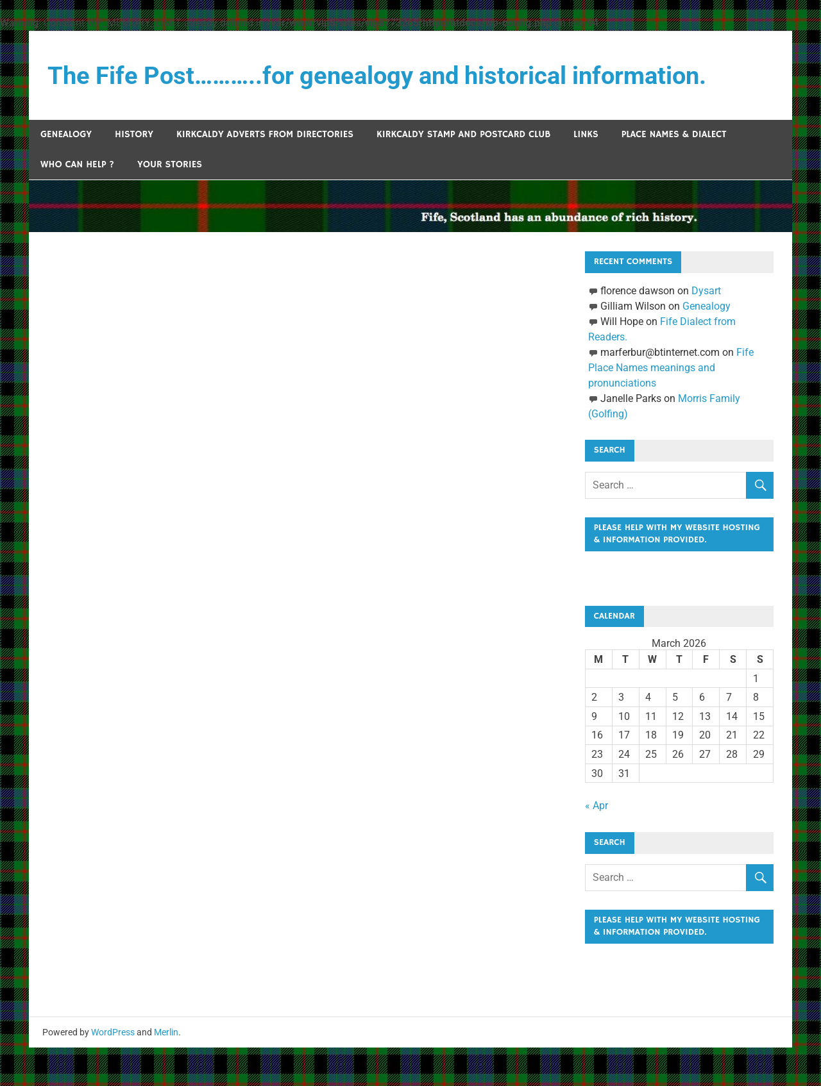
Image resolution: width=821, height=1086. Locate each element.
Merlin (166, 1070)
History (134, 134)
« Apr (596, 825)
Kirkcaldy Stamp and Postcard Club (463, 134)
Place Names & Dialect (674, 134)
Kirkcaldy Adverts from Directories (264, 134)
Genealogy (66, 134)
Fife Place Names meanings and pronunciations (671, 367)
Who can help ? (77, 164)
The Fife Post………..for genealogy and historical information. (376, 76)
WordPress (113, 1070)
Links (585, 134)
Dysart (706, 291)
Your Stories (169, 164)
